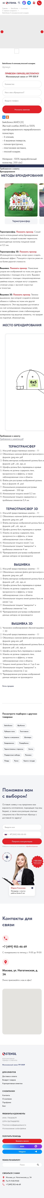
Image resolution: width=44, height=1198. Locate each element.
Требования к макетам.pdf (11, 439)
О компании (7, 1099)
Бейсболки (14, 8)
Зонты (30, 749)
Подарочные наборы (12, 755)
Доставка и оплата (9, 1076)
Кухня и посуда (29, 761)
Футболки (21, 725)
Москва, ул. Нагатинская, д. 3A (19, 1177)
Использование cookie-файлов (14, 1128)
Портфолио (6, 1102)
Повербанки (24, 743)
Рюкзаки (28, 755)
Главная (5, 8)
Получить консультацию (22, 841)
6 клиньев (24, 8)
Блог (4, 1106)
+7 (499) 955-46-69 (14, 946)
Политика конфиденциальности (14, 1125)
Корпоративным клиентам (12, 1083)
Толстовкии (24, 731)
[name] (22, 827)
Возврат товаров (9, 1080)
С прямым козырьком (9, 10)
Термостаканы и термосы (13, 749)
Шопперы (27, 737)
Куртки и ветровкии (11, 737)
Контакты (6, 1095)
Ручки (16, 761)
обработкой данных (32, 846)
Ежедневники (9, 743)
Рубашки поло (9, 731)
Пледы (6, 761)
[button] (34, 3)
